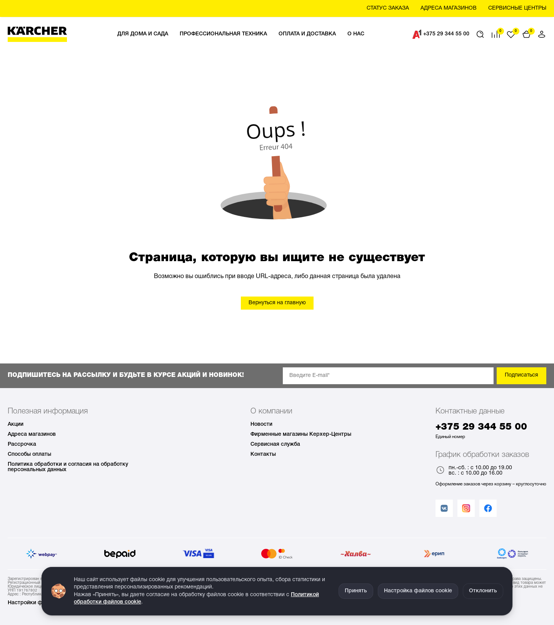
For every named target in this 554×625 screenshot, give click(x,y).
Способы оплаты (29, 454)
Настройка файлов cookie (418, 590)
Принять (356, 590)
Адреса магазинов (32, 434)
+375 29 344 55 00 (440, 34)
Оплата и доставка (307, 34)
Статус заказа (388, 8)
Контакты (263, 454)
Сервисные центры (517, 8)
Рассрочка (22, 444)
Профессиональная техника (223, 34)
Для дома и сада (142, 34)
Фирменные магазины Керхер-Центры (300, 434)
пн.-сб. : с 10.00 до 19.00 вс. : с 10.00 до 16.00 (474, 470)
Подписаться (521, 375)
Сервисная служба (275, 444)
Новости (261, 424)
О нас (355, 34)
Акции (15, 424)
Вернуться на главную (277, 302)
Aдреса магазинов (449, 8)
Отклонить (483, 590)
